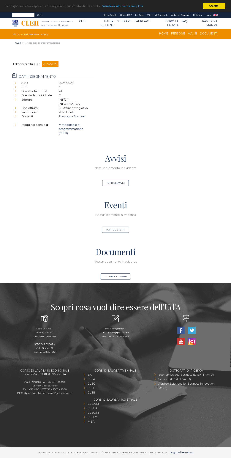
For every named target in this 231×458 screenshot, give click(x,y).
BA (90, 374)
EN (215, 15)
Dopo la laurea (171, 23)
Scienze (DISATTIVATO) (174, 379)
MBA (91, 421)
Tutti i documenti (116, 276)
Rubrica (197, 15)
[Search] (23, 15)
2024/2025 (50, 64)
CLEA (91, 379)
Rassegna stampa (209, 23)
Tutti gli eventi (115, 229)
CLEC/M (93, 412)
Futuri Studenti (107, 23)
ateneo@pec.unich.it (118, 332)
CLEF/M (93, 417)
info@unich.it (119, 328)
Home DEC (126, 15)
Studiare (124, 21)
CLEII (82, 21)
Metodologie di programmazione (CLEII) (71, 129)
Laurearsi (143, 21)
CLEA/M (93, 403)
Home (163, 33)
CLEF (91, 388)
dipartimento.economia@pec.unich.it (48, 393)
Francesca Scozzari (72, 116)
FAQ (184, 21)
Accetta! (214, 6)
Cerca (40, 15)
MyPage (139, 15)
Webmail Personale (157, 15)
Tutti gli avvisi (116, 182)
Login (208, 15)
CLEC (91, 383)
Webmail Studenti (180, 15)
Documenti (208, 33)
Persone (178, 33)
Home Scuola (110, 15)
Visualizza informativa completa (122, 6)
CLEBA (92, 408)
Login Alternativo (182, 452)
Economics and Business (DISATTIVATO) (186, 374)
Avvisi (192, 33)
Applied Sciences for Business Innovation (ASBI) (186, 386)
